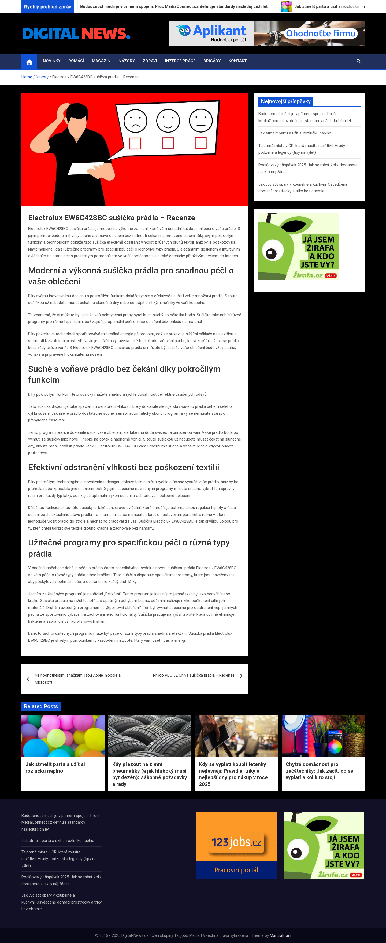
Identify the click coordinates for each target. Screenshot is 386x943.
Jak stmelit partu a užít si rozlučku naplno (294, 133)
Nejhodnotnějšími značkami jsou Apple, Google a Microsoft (78, 679)
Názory (126, 60)
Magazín (101, 60)
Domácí (76, 60)
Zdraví (150, 60)
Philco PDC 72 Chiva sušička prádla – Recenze (194, 675)
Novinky (51, 60)
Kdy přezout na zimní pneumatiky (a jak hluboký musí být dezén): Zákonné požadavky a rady (149, 774)
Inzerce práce (180, 60)
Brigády (212, 60)
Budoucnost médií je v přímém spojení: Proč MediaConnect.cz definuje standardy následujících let (60, 822)
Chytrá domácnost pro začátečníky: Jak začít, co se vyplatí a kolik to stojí (319, 770)
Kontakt (238, 60)
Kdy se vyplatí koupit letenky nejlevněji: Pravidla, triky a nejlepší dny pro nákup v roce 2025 (233, 774)
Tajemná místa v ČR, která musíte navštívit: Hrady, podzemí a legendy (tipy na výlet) (58, 859)
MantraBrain (280, 935)
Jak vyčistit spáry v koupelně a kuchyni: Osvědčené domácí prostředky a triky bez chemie (61, 902)
